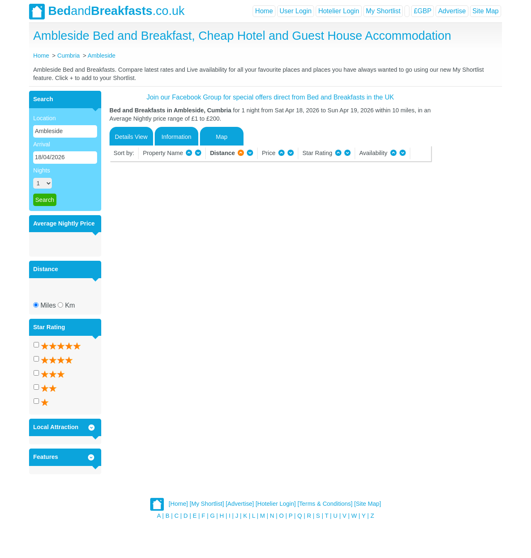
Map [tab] (221, 136)
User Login (296, 11)
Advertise (452, 11)
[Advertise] (240, 503)
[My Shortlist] (207, 503)
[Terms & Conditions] (325, 503)
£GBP (422, 11)
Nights (41, 170)
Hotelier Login (338, 11)
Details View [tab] (131, 136)
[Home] (178, 503)
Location (44, 118)
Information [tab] (176, 136)
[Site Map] (367, 503)
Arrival (41, 144)
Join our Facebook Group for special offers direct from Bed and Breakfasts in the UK (270, 97)
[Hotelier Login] (276, 503)
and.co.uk (107, 11)
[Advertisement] (465, 215)
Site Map (486, 11)
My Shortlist (383, 11)
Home (264, 11)
